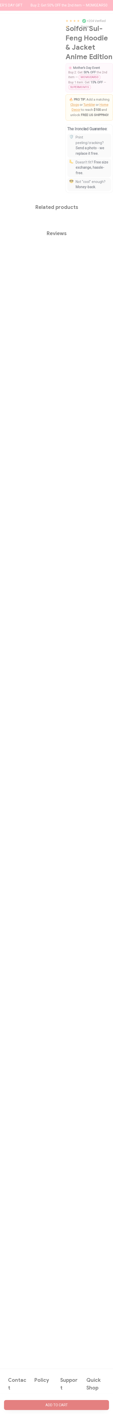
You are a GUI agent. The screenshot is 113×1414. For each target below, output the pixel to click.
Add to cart (56, 1405)
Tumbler (89, 105)
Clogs (74, 105)
